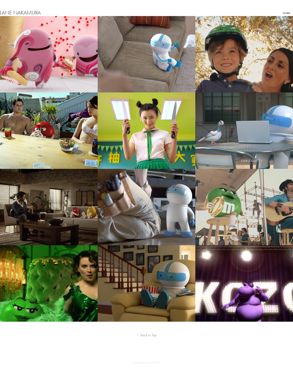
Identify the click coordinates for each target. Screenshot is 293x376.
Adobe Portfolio (153, 362)
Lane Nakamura (20, 13)
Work (286, 13)
